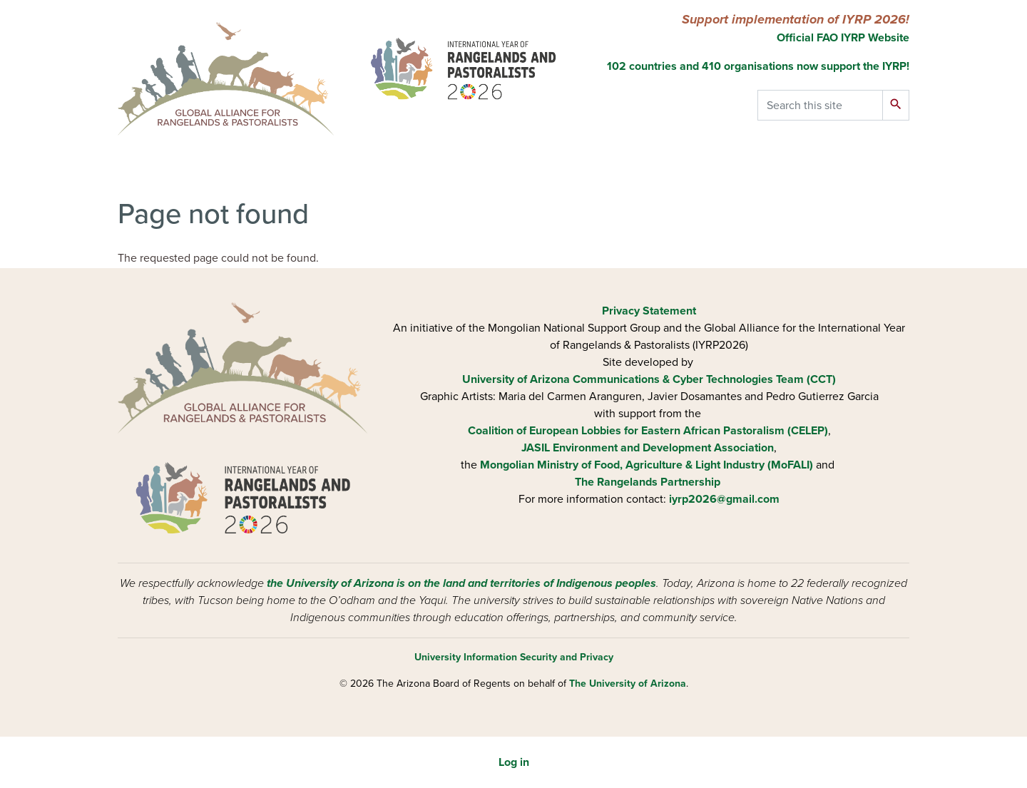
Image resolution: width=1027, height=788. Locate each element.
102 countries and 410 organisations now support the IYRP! (758, 66)
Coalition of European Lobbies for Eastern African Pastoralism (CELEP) (648, 431)
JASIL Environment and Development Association (647, 448)
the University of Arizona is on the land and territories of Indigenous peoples (461, 583)
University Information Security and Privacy (513, 657)
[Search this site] (820, 105)
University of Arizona (516, 379)
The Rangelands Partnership (647, 482)
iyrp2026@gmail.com (724, 499)
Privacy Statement (649, 311)
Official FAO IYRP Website (841, 38)
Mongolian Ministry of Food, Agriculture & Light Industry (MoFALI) (646, 465)
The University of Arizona (627, 683)
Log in (514, 762)
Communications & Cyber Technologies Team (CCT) (704, 379)
